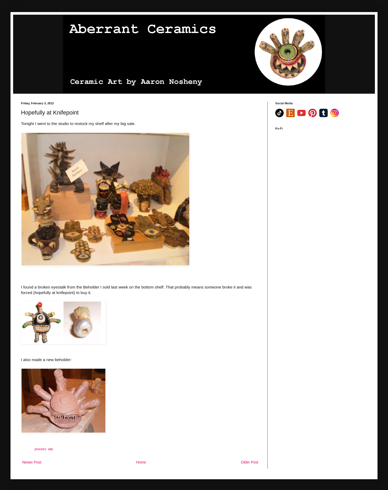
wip (50, 449)
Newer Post (31, 462)
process (40, 449)
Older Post (249, 462)
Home (141, 462)
